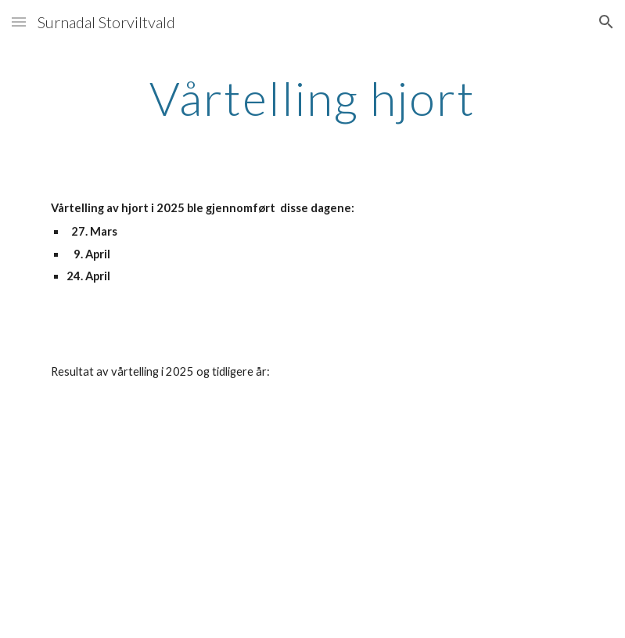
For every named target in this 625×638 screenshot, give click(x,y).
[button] (19, 21)
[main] (312, 98)
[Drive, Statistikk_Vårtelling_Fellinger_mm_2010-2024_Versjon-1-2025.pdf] (175, 522)
